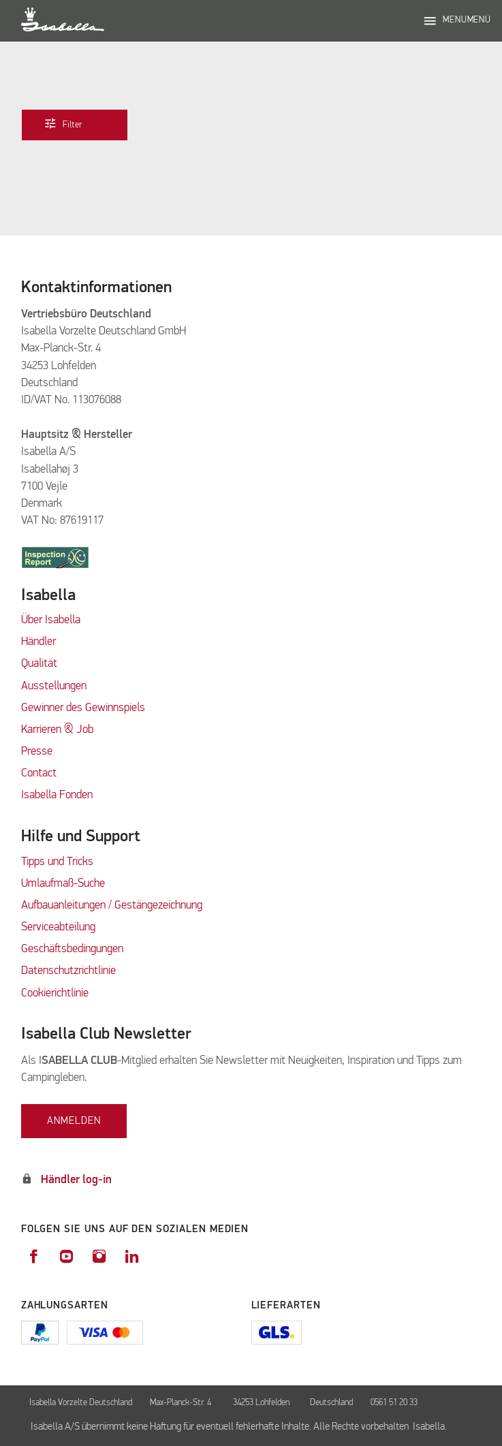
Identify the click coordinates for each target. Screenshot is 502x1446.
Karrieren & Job (57, 730)
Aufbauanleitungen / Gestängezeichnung (111, 905)
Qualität (39, 664)
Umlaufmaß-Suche (64, 884)
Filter (72, 124)
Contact (39, 773)
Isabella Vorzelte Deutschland (80, 1402)
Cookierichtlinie (55, 993)
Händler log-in (76, 1180)
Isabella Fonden (57, 795)
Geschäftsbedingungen (72, 949)
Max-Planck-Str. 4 (182, 1402)
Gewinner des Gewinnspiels (83, 708)
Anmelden (74, 1121)
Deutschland (331, 1402)
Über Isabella (50, 620)
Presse (36, 751)
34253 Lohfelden (262, 1402)
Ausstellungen (54, 686)
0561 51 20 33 (394, 1402)
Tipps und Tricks (57, 862)
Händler (38, 642)
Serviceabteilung (58, 927)
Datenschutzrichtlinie (68, 971)
